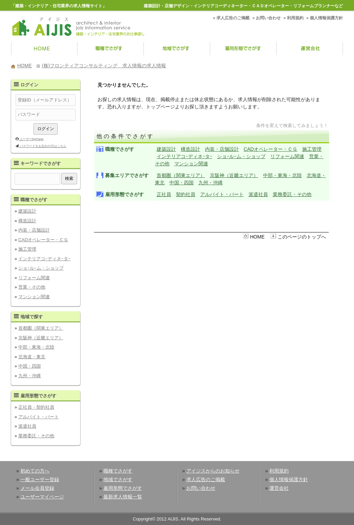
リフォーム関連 (34, 277)
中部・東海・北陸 (36, 347)
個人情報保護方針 (326, 18)
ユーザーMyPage (31, 139)
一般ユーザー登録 (39, 479)
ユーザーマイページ (42, 496)
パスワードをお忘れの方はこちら (42, 146)
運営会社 (310, 49)
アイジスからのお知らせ (213, 471)
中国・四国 (29, 366)
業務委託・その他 (36, 435)
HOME (44, 49)
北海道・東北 (31, 356)
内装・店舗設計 (34, 230)
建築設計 (27, 211)
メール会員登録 (37, 488)
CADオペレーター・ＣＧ (43, 239)
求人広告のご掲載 (233, 18)
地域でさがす (177, 49)
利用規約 (295, 18)
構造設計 (27, 220)
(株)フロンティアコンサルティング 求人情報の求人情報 (104, 65)
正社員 (164, 194)
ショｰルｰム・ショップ (41, 268)
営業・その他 (31, 287)
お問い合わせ (268, 18)
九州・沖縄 (29, 375)
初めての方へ (34, 471)
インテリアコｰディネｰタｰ (44, 258)
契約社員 (185, 194)
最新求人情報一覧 (122, 496)
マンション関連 (34, 296)
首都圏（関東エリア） (40, 328)
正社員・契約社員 (36, 407)
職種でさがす (110, 49)
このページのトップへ (302, 237)
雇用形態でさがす (243, 49)
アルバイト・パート (38, 416)
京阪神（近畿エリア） (40, 337)
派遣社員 (27, 426)
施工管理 (27, 249)
